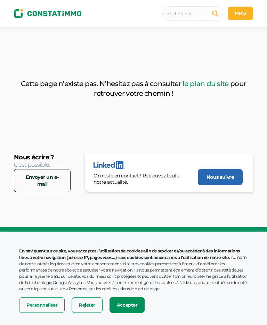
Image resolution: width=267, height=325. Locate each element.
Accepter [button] (127, 305)
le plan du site (206, 84)
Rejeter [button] (87, 305)
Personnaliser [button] (41, 305)
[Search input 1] (187, 13)
